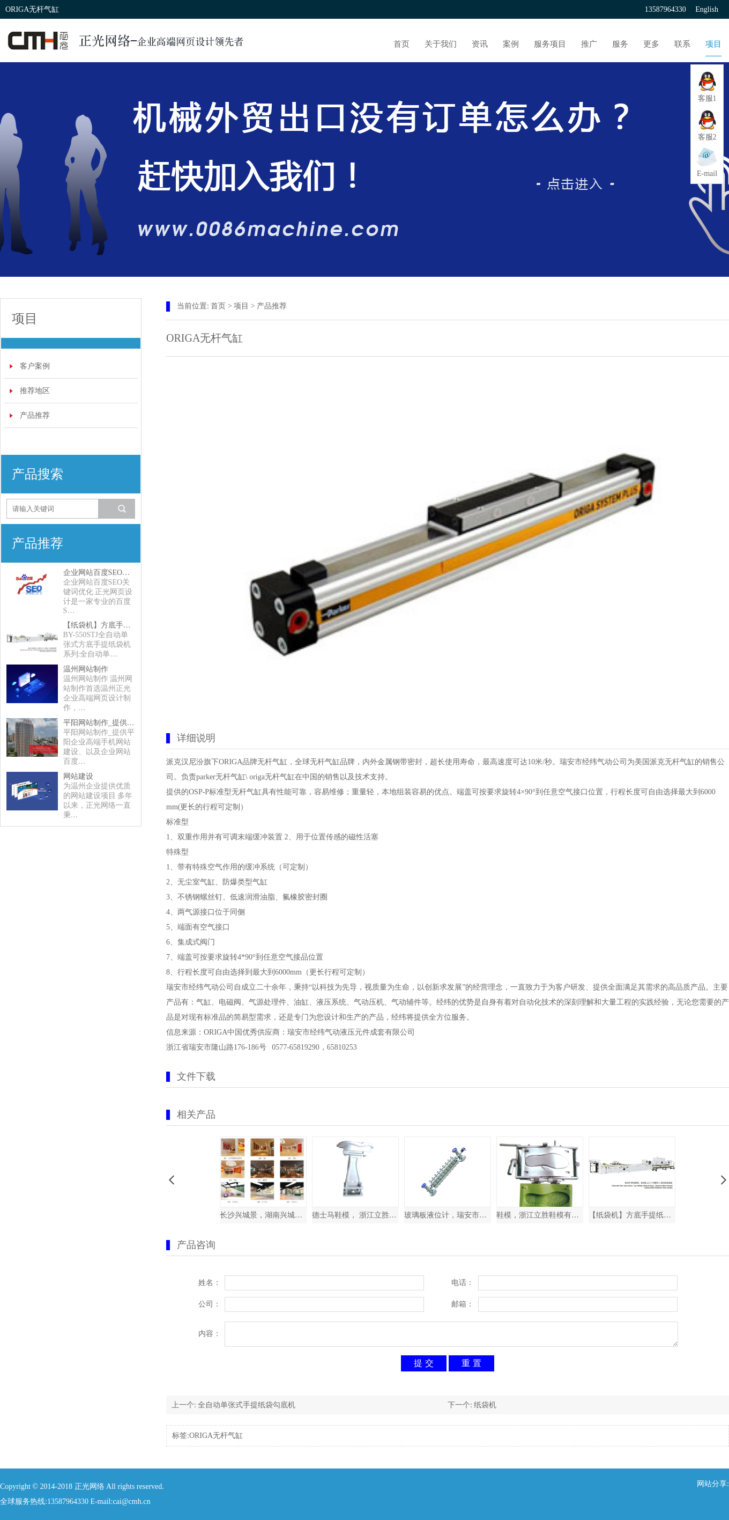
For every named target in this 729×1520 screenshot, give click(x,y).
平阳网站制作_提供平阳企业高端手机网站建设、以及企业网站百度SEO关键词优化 (99, 723)
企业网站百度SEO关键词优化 (99, 573)
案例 (511, 44)
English (706, 9)
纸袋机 (485, 1405)
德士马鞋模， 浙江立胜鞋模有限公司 (355, 1215)
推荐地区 (35, 391)
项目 (713, 44)
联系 (682, 44)
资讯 (480, 44)
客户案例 (35, 366)
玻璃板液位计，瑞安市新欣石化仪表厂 (447, 1215)
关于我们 (441, 44)
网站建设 (78, 776)
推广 (589, 44)
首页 (401, 44)
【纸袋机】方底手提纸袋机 (99, 625)
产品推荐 (35, 415)
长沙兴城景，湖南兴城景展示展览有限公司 (263, 1215)
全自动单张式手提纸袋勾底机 (246, 1405)
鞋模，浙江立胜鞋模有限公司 (539, 1215)
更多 (651, 44)
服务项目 (550, 44)
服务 (620, 44)
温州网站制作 (85, 669)
